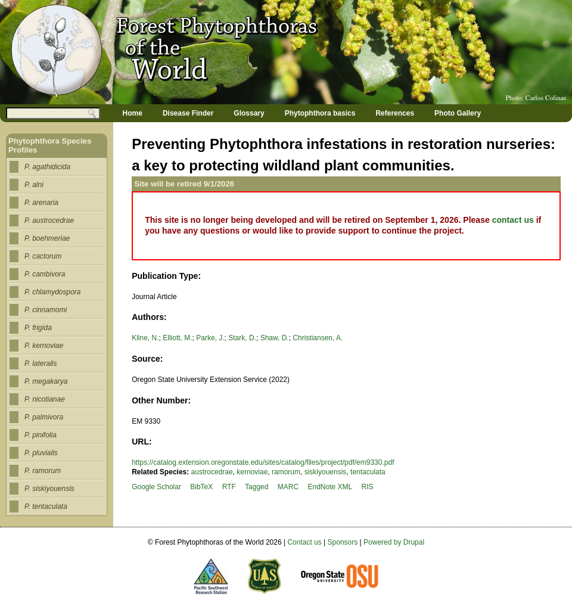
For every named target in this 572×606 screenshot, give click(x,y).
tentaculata (368, 472)
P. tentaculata (45, 506)
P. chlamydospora (52, 292)
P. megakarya (46, 381)
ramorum (286, 472)
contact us (513, 220)
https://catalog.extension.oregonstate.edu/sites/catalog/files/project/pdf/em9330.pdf (263, 462)
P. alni (33, 185)
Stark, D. (242, 338)
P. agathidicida (47, 167)
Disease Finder (188, 113)
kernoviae (252, 472)
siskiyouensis (325, 472)
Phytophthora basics (320, 113)
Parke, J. (210, 338)
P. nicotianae (44, 399)
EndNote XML (329, 487)
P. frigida (38, 328)
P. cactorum (42, 256)
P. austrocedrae (49, 220)
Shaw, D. (274, 338)
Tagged (256, 487)
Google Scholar (156, 487)
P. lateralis (40, 363)
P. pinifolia (40, 435)
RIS (368, 487)
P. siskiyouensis (49, 488)
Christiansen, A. (318, 338)
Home (132, 113)
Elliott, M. (177, 338)
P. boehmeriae (47, 238)
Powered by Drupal (393, 542)
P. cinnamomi (45, 310)
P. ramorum (42, 471)
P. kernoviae (43, 345)
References (394, 113)
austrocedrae (212, 472)
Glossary (249, 113)
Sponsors (343, 542)
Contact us (304, 542)
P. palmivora (43, 417)
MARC (288, 487)
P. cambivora (44, 274)
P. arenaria (41, 202)
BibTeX (201, 487)
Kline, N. (145, 338)
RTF (229, 487)
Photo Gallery (457, 113)
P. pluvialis (41, 453)
